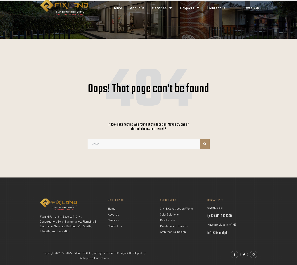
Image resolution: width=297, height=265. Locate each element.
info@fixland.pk (217, 233)
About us (137, 8)
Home (117, 8)
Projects (190, 8)
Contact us (216, 8)
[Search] (205, 144)
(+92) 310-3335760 (219, 216)
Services (162, 8)
